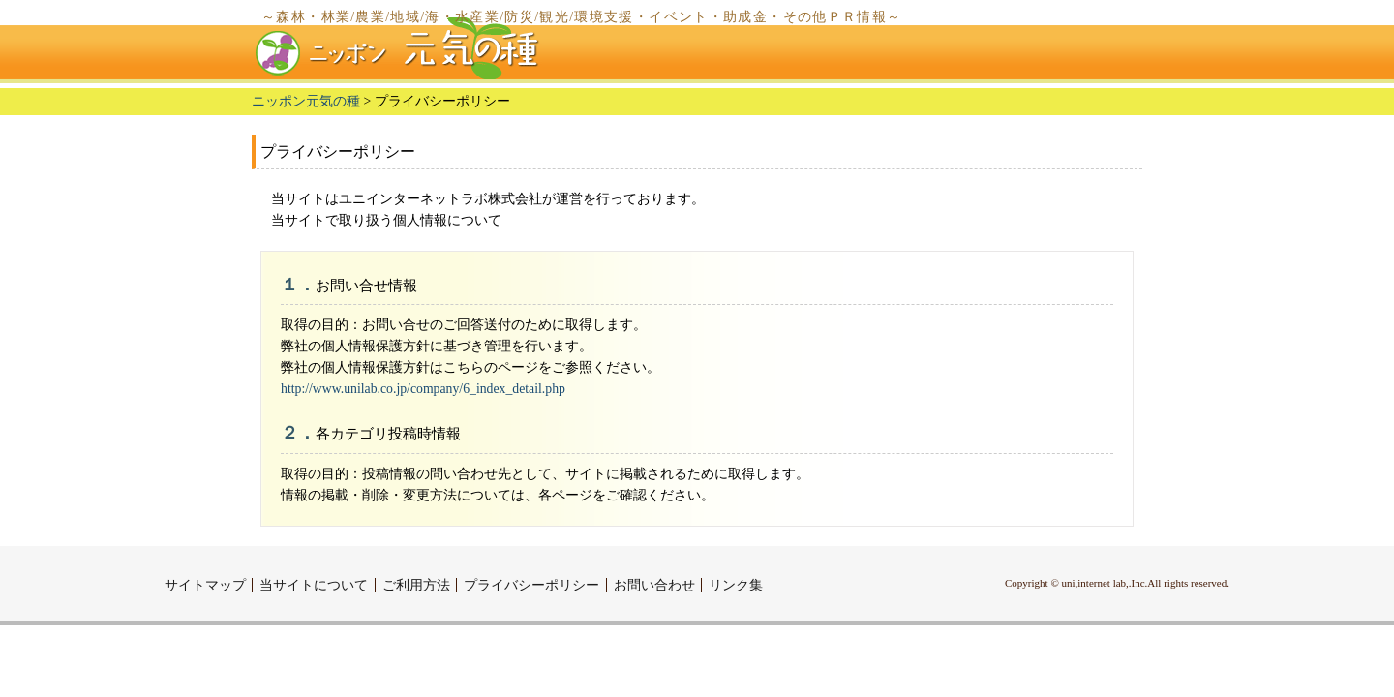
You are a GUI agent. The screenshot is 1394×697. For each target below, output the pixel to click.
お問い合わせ (654, 585)
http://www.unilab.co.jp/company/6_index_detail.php (423, 388)
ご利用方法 (416, 585)
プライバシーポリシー (531, 585)
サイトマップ (205, 585)
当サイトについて (313, 585)
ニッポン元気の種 (306, 101)
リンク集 (736, 585)
